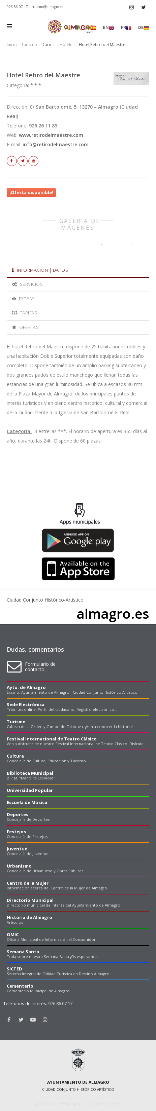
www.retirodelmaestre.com (51, 135)
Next (147, 491)
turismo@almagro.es (47, 6)
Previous (8, 491)
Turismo (29, 44)
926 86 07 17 (17, 6)
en (108, 28)
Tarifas (24, 313)
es (90, 28)
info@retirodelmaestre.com (56, 144)
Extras (23, 299)
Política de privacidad (58, 1104)
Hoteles (67, 44)
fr (126, 28)
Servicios (27, 284)
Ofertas (25, 327)
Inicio (12, 44)
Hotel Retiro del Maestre (43, 75)
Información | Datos (40, 270)
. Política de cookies (100, 1104)
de (143, 28)
